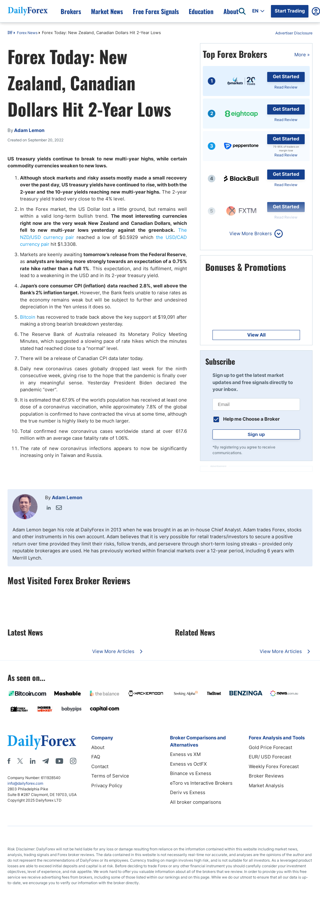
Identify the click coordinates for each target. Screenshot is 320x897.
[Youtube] (59, 761)
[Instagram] (73, 761)
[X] (20, 761)
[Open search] (242, 11)
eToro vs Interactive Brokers (201, 783)
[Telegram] (45, 761)
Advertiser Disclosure (293, 33)
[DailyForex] (42, 742)
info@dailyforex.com (25, 783)
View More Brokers (250, 233)
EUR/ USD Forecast (270, 757)
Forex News (27, 32)
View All (256, 335)
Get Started (286, 76)
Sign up (256, 434)
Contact (99, 766)
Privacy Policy (106, 785)
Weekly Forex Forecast (274, 766)
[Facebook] (9, 761)
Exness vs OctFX (188, 764)
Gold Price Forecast (270, 747)
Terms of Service (110, 776)
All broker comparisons (195, 802)
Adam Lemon (67, 497)
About (97, 747)
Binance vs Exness (190, 773)
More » (302, 55)
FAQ (95, 757)
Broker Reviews (266, 776)
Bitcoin (27, 317)
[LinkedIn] (32, 761)
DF (10, 33)
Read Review (286, 87)
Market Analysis (266, 785)
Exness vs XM (185, 754)
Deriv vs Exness (187, 792)
